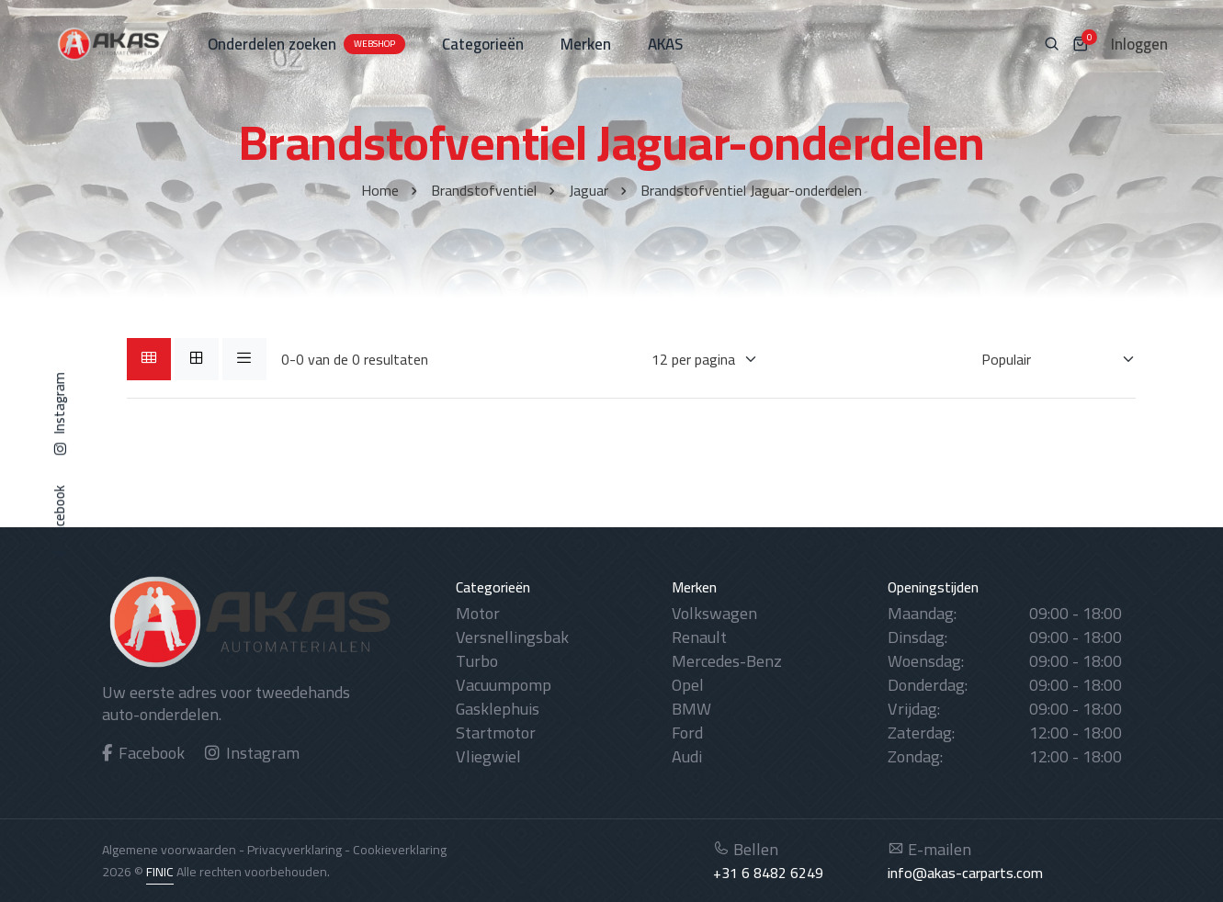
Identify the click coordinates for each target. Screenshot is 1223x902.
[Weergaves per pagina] (693, 359)
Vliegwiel (488, 756)
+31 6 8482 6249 (768, 872)
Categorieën (483, 44)
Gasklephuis (497, 708)
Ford (687, 732)
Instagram (252, 753)
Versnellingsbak (512, 637)
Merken (586, 44)
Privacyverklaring (294, 850)
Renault (699, 637)
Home (380, 190)
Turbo (477, 661)
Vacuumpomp (503, 685)
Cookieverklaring (400, 850)
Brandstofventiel (484, 190)
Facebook (144, 753)
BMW (691, 708)
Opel (688, 685)
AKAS (665, 44)
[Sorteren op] (1047, 359)
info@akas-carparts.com (965, 872)
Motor (478, 613)
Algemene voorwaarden (169, 850)
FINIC (160, 872)
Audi (687, 756)
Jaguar (588, 190)
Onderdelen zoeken (306, 44)
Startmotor (496, 732)
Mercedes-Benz (727, 661)
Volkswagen (714, 613)
